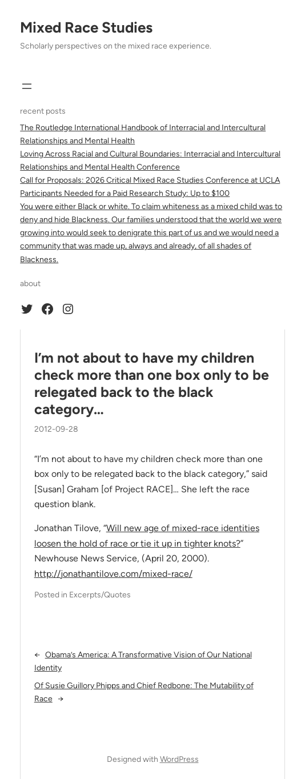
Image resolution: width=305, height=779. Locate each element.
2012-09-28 (56, 429)
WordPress (179, 759)
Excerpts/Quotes (100, 595)
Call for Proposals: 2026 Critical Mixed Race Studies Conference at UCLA (150, 180)
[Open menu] (27, 86)
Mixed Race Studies (86, 27)
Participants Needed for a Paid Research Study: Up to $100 (125, 193)
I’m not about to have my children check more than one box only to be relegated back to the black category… (151, 383)
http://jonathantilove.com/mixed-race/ (113, 573)
